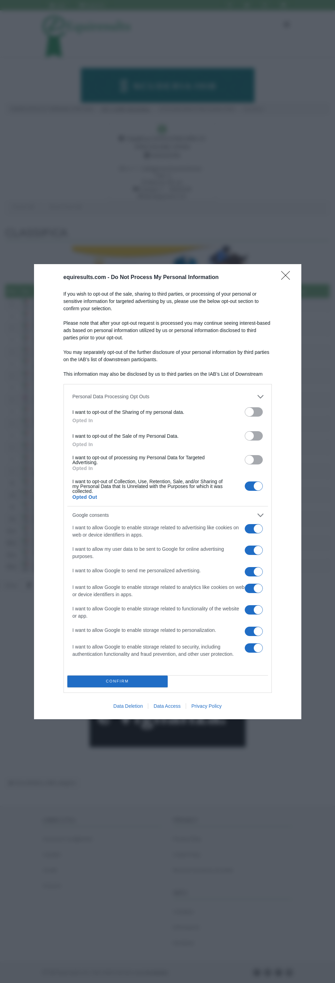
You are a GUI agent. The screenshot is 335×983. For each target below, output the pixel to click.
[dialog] (167, 491)
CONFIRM (117, 681)
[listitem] (168, 396)
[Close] (287, 277)
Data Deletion (128, 706)
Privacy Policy (206, 706)
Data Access (167, 706)
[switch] (254, 412)
